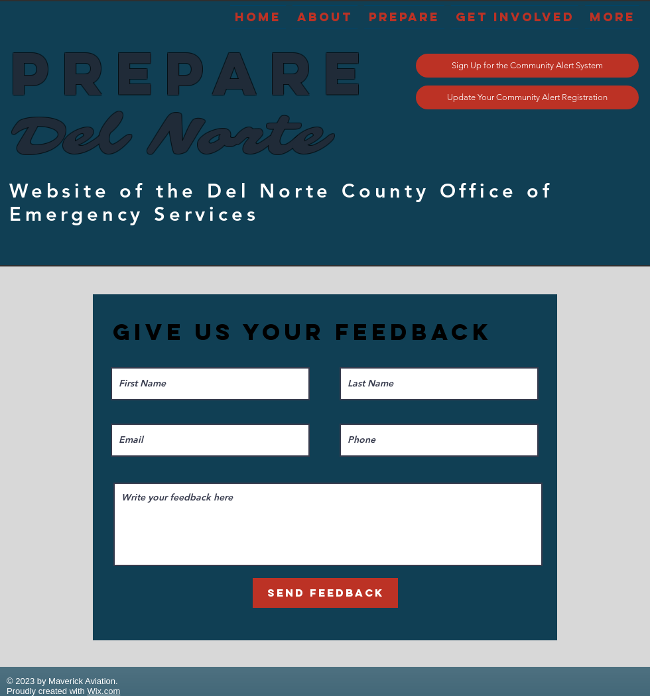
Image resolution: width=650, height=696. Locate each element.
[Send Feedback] (325, 593)
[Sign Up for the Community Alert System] (527, 66)
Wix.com (103, 691)
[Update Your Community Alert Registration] (527, 97)
